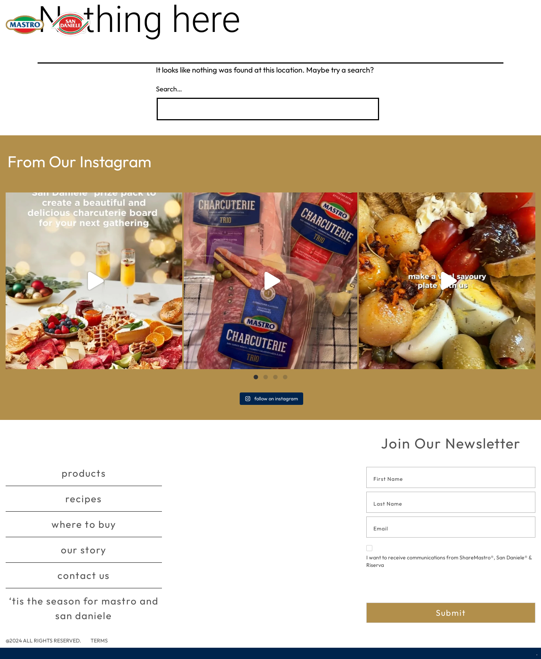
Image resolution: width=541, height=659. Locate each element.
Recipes (83, 498)
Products (84, 473)
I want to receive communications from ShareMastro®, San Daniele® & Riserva (449, 556)
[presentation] (423, 588)
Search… (169, 89)
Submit (451, 612)
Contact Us (83, 575)
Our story (83, 550)
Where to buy (83, 524)
